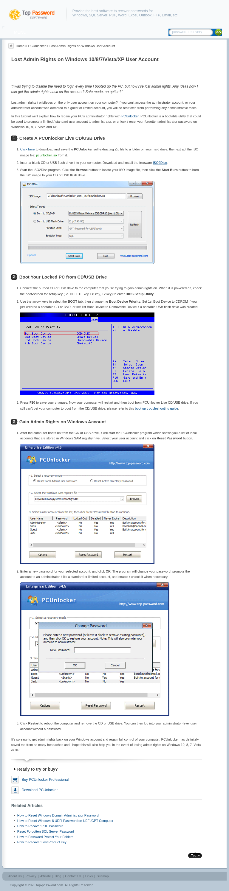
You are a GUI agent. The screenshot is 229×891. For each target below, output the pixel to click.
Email (166, 15)
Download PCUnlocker (40, 790)
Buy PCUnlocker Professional (45, 780)
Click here (27, 149)
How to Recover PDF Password (40, 826)
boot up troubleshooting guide (156, 408)
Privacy (31, 876)
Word (122, 15)
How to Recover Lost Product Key (41, 842)
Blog (58, 876)
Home (20, 46)
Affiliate (45, 876)
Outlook (145, 15)
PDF (112, 15)
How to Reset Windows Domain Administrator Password (58, 815)
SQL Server (98, 15)
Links (89, 876)
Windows (79, 15)
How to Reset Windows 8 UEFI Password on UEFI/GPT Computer (65, 820)
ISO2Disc (160, 162)
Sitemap (103, 876)
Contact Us (73, 876)
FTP (157, 15)
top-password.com (49, 885)
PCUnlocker (37, 46)
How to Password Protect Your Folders (45, 837)
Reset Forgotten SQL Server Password (45, 831)
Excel (133, 15)
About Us (15, 876)
